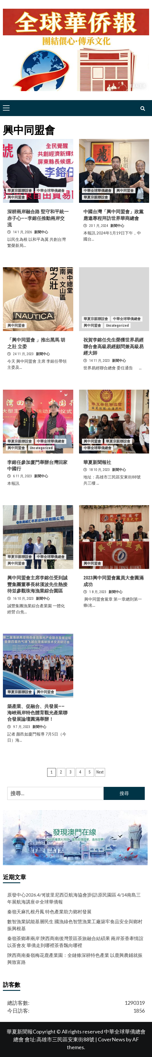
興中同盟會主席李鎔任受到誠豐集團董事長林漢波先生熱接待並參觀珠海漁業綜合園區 (37, 584)
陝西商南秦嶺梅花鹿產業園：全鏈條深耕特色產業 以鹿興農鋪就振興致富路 (74, 958)
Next (100, 772)
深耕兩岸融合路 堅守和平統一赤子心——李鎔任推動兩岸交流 (38, 218)
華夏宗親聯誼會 (20, 191)
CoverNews (111, 1039)
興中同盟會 (16, 197)
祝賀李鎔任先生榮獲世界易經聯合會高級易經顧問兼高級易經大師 (113, 346)
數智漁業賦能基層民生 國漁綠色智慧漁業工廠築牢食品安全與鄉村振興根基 (74, 925)
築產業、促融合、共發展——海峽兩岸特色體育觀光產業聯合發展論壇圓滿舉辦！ (37, 713)
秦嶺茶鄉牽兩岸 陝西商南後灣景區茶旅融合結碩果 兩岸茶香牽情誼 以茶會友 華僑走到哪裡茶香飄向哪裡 (75, 941)
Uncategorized (117, 326)
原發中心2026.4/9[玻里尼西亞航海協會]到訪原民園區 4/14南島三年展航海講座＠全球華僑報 (74, 898)
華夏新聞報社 (97, 462)
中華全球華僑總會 (51, 191)
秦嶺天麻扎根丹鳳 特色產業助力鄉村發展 (49, 911)
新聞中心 (41, 232)
